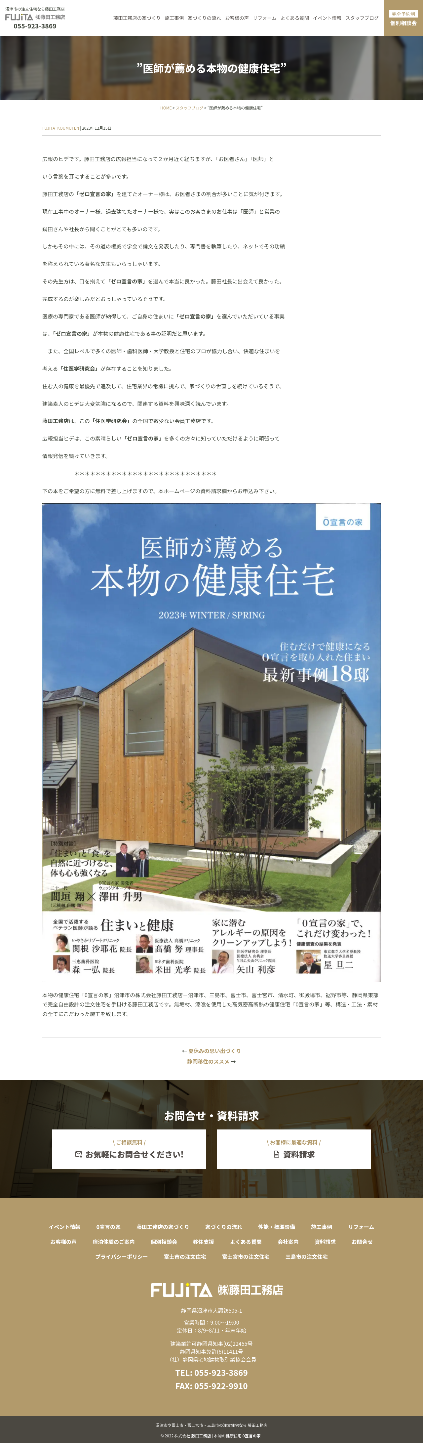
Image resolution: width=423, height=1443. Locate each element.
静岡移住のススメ (211, 1061)
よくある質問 (295, 17)
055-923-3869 (35, 26)
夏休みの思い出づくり (211, 1051)
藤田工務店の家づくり (137, 17)
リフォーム (265, 17)
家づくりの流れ (204, 17)
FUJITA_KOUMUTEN (60, 128)
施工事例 (174, 17)
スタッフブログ (362, 17)
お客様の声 (237, 17)
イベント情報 (327, 17)
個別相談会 (403, 18)
